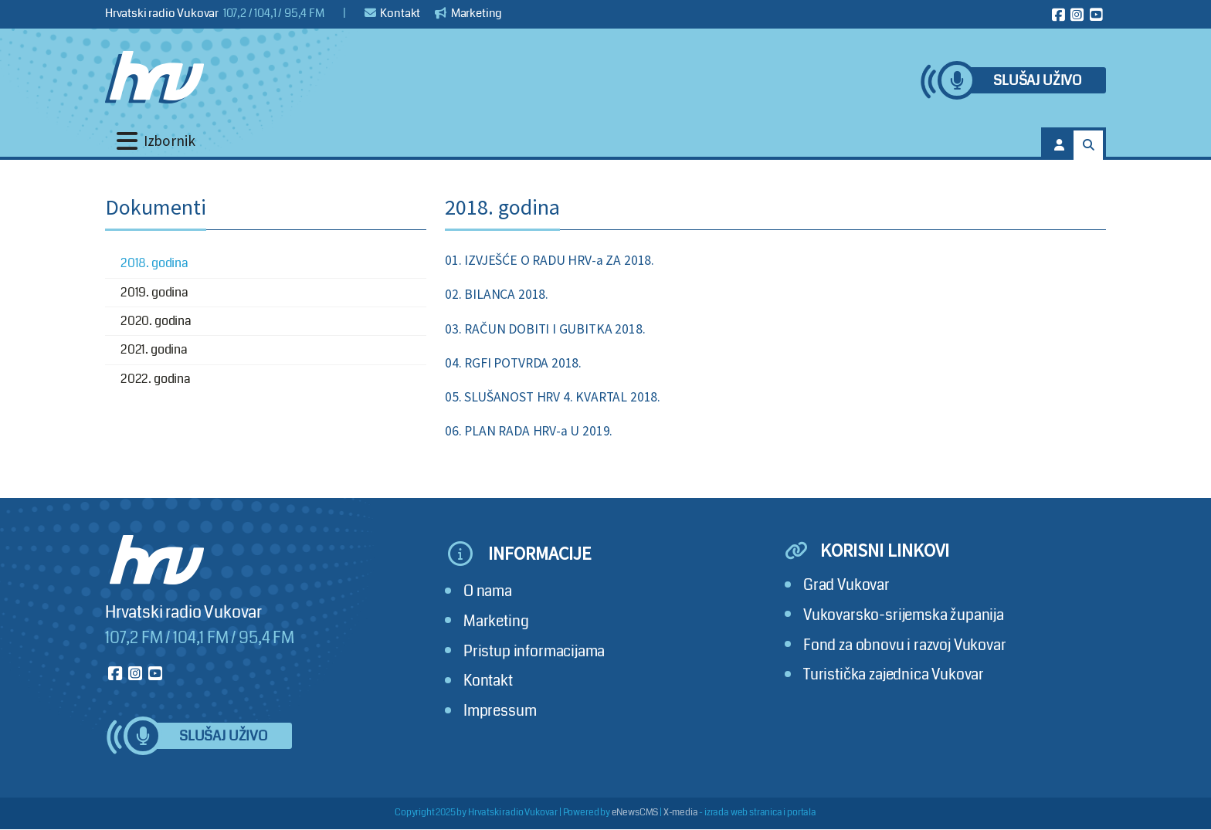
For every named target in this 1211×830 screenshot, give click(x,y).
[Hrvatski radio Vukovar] (154, 77)
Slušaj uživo (1037, 80)
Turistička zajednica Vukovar (893, 674)
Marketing (468, 13)
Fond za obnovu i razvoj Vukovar (904, 645)
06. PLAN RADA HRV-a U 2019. (528, 430)
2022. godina (155, 379)
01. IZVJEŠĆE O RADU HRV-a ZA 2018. (549, 260)
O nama (487, 591)
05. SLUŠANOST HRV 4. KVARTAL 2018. (552, 396)
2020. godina (156, 321)
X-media (680, 812)
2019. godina (154, 292)
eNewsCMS (635, 812)
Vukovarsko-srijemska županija (903, 615)
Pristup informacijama (534, 651)
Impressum (499, 710)
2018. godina (154, 263)
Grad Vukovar (846, 584)
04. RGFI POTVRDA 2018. (513, 362)
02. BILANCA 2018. (496, 294)
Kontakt (393, 13)
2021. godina (154, 349)
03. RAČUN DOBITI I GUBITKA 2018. (545, 328)
